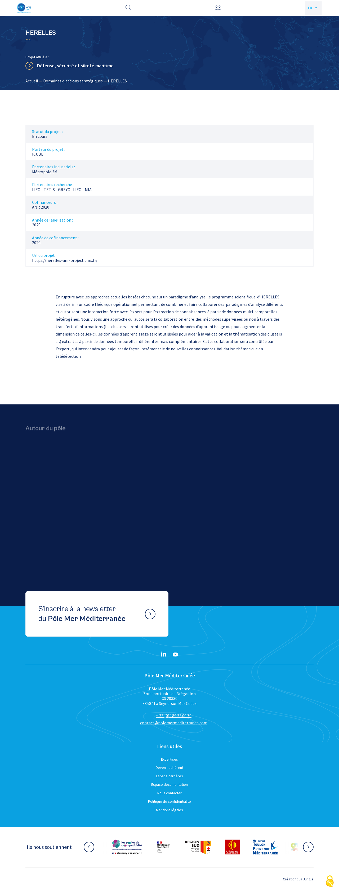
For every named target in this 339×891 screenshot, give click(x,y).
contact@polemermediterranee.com (173, 722)
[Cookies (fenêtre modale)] (329, 882)
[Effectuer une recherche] (128, 8)
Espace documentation (169, 784)
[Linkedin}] (163, 654)
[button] (218, 8)
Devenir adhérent (169, 767)
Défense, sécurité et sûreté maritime (75, 66)
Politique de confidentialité (169, 801)
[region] (169, 80)
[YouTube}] (175, 654)
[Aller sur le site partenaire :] (127, 847)
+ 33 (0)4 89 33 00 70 (173, 715)
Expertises (169, 759)
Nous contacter (169, 793)
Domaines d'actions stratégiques (73, 80)
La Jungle (306, 879)
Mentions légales (169, 810)
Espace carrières (169, 776)
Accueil (31, 80)
